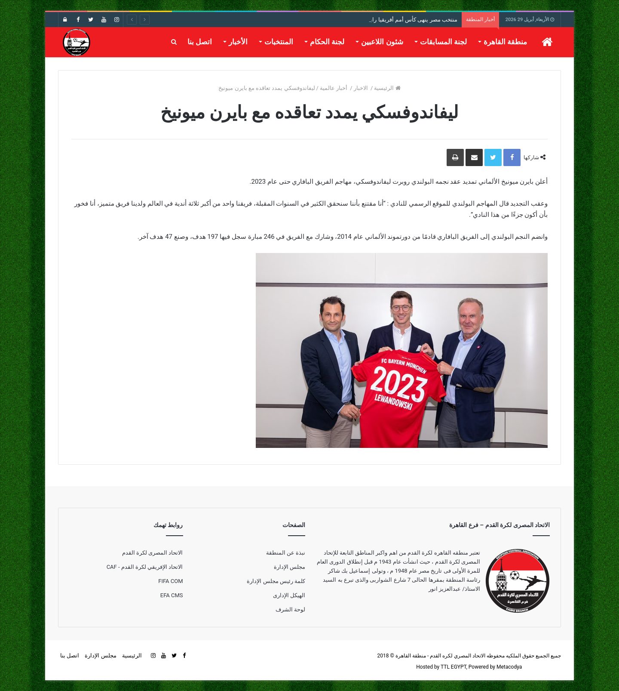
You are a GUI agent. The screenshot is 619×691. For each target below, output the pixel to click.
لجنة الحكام (327, 41)
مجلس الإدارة (289, 567)
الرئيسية (387, 88)
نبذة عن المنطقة (285, 552)
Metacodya (509, 667)
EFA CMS (171, 595)
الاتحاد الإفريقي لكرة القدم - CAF (145, 567)
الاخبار (361, 88)
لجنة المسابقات (443, 41)
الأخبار (238, 41)
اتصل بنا (199, 41)
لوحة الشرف (290, 609)
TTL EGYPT (453, 667)
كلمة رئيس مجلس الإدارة (276, 581)
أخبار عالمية (334, 88)
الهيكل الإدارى (289, 595)
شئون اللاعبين (382, 41)
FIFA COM (170, 581)
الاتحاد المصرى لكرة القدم (152, 552)
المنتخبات (278, 41)
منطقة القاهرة (505, 41)
